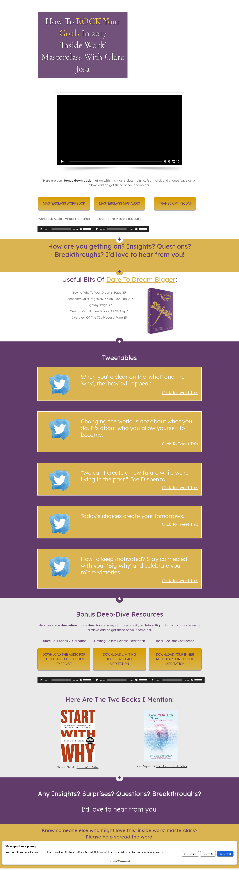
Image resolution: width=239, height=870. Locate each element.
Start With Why (87, 767)
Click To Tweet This (180, 487)
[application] (63, 229)
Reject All (208, 854)
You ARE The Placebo (171, 766)
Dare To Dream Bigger (140, 279)
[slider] (61, 229)
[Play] (41, 228)
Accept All (225, 854)
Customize (190, 854)
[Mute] (80, 228)
